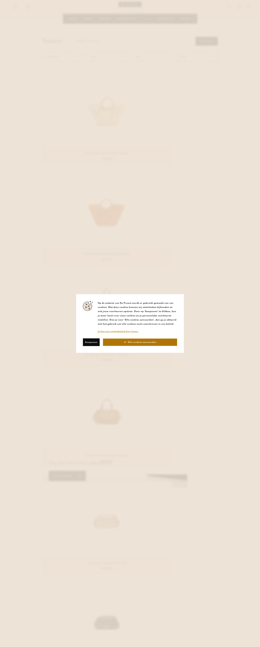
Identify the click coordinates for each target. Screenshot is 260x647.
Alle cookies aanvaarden (140, 342)
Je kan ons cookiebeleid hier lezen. (118, 331)
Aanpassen (91, 342)
